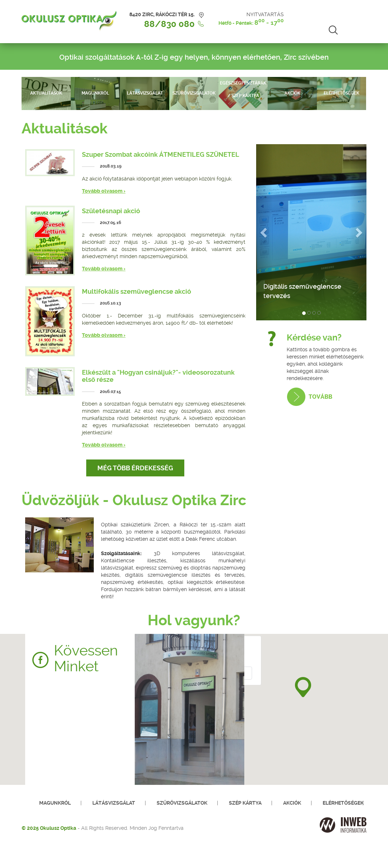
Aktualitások (46, 93)
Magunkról (95, 93)
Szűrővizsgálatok (194, 93)
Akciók (292, 93)
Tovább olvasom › (103, 191)
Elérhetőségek (341, 93)
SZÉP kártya (245, 803)
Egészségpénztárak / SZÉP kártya (243, 89)
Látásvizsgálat (145, 93)
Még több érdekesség (135, 468)
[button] (303, 687)
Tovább (320, 396)
